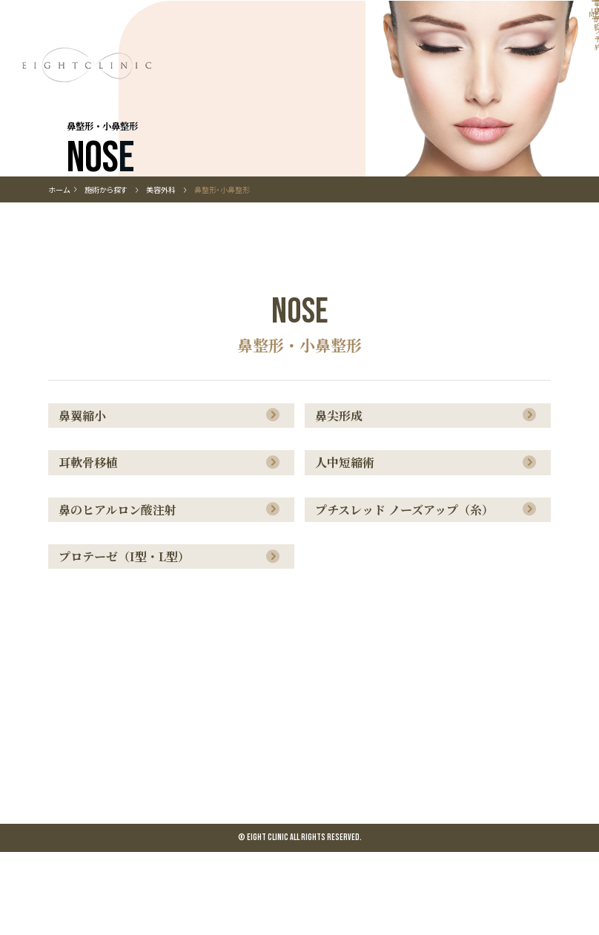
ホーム (59, 255)
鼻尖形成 (343, 483)
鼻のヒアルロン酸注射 (122, 586)
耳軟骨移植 (92, 535)
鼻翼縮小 (86, 483)
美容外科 (161, 255)
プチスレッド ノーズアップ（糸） (409, 586)
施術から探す (115, 255)
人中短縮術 (349, 535)
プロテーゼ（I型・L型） (128, 637)
